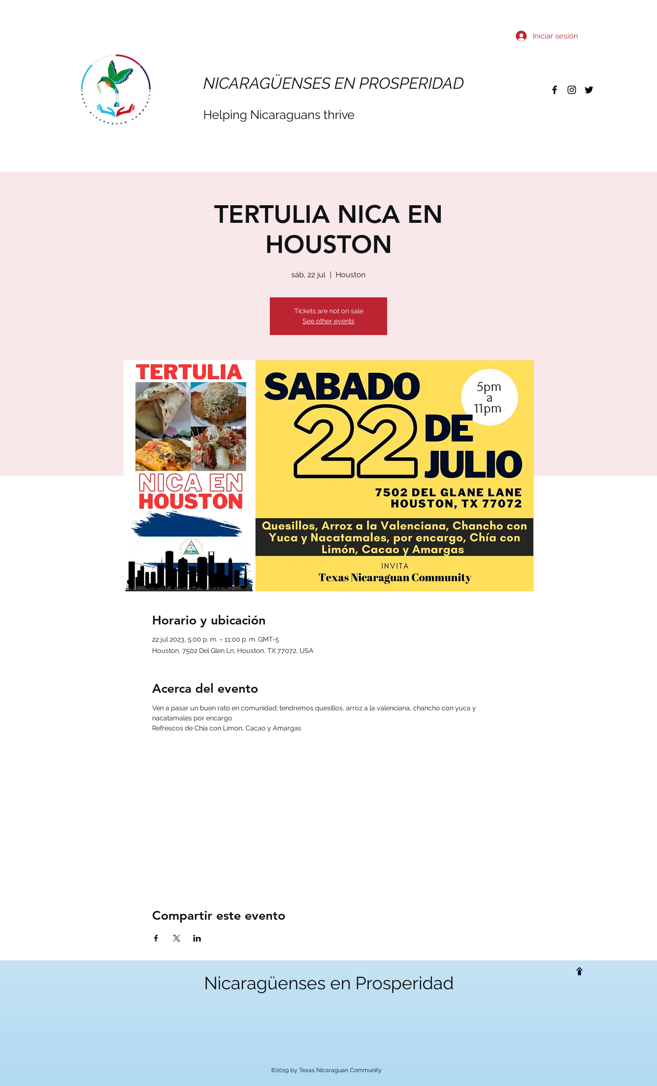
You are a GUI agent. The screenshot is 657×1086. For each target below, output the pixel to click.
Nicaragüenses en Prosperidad (329, 983)
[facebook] (554, 89)
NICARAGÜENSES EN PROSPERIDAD (333, 83)
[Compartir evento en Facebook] (156, 938)
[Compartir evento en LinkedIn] (197, 938)
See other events (328, 321)
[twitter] (589, 89)
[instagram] (571, 89)
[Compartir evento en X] (177, 938)
